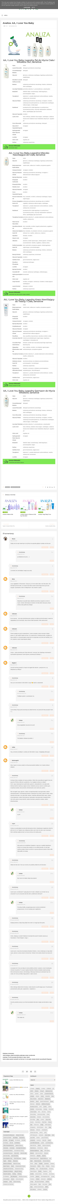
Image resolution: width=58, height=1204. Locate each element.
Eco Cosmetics (46, 1116)
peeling (14, 1173)
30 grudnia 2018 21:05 (14, 933)
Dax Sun (44, 1111)
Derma (48, 1111)
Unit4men (49, 1179)
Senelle (32, 1173)
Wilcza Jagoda (33, 1184)
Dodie (48, 1114)
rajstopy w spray (23, 1176)
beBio (46, 1186)
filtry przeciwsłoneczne (8, 1145)
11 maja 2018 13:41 (20, 554)
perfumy (19, 1173)
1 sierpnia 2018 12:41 (14, 889)
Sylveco (37, 1176)
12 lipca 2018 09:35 (21, 875)
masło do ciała (16, 1163)
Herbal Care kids (34, 1132)
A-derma (49, 1088)
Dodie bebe (32, 1116)
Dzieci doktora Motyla (14, 1109)
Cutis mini (51, 1109)
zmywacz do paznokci (8, 1184)
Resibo (39, 1171)
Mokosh (32, 1153)
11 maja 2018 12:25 (20, 722)
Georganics (32, 1127)
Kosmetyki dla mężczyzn (8, 1135)
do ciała (5, 1140)
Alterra (31, 1093)
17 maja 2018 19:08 (13, 762)
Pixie (43, 1166)
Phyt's (39, 1166)
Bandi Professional (44, 1101)
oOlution (39, 1189)
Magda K (14, 663)
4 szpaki (32, 1088)
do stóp (23, 1140)
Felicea (49, 1122)
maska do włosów (7, 1163)
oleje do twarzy (18, 1171)
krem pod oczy (17, 1158)
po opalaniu (6, 1176)
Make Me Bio (33, 1145)
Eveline (32, 1122)
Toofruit (37, 1179)
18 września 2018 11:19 (21, 693)
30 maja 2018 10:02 (13, 777)
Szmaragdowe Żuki (45, 1176)
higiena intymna (19, 1145)
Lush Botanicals (49, 1142)
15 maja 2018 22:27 (13, 749)
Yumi (50, 1184)
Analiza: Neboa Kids (8, 514)
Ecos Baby (32, 1119)
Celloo (49, 1106)
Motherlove (32, 1155)
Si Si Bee (45, 1173)
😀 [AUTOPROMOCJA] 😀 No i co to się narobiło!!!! (18, 1088)
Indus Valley (47, 1135)
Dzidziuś (39, 1116)
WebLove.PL (52, 1199)
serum (12, 1179)
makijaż (9, 1160)
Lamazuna (32, 1140)
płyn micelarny (14, 1176)
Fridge (41, 1124)
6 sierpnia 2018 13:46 (21, 904)
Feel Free (44, 1122)
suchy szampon (19, 1179)
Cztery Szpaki (33, 1111)
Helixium (38, 1129)
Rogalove (45, 1171)
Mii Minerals (40, 1148)
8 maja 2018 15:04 (13, 664)
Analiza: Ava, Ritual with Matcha (16, 1094)
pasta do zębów (7, 1173)
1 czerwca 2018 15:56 (14, 825)
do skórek (17, 1140)
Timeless (32, 1179)
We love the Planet (39, 1181)
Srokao (20, 720)
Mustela (38, 1155)
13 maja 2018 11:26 (20, 735)
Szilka (13, 747)
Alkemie (36, 1091)
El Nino (42, 1119)
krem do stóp (6, 1155)
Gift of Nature (40, 1127)
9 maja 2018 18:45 (13, 707)
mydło (12, 1166)
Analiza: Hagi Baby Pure (44, 514)
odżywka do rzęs (19, 1168)
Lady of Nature (44, 1137)
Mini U (46, 1148)
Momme (46, 1153)
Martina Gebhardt (46, 1145)
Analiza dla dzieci (15, 487)
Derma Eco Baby (41, 1114)
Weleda (47, 1181)
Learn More (27, 7)
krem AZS (16, 1153)
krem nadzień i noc (7, 1158)
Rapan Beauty (33, 1171)
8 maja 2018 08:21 (13, 581)
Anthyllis (32, 1096)
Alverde (36, 1093)
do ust (11, 1142)
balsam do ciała (19, 1135)
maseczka (15, 1160)
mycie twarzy (6, 1166)
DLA (39, 1111)
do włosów (17, 1142)
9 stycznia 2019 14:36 (14, 948)
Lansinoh (39, 1140)
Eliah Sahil (48, 1119)
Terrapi (52, 1176)
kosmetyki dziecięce (7, 1153)
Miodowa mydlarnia (34, 1150)
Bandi (37, 1101)
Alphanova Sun (49, 1091)
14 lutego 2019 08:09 (14, 984)
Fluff (31, 1124)
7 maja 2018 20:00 (13, 540)
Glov (46, 1127)
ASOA (31, 1091)
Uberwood (43, 1179)
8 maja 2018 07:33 (13, 567)
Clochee (32, 1109)
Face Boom (37, 1122)
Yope (40, 1184)
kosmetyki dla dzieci (20, 1148)
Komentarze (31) (13, 26)
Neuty (31, 1163)
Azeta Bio (47, 1096)
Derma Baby (33, 1114)
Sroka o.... (20, 1199)
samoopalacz (6, 1179)
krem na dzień (14, 1155)
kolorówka (5, 1148)
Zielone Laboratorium (39, 1186)
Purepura (51, 1168)
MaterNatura (33, 1148)
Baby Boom (40, 1098)
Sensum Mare (38, 1173)
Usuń (52, 547)
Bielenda (38, 1104)
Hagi (50, 1127)
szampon (5, 1181)
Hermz (41, 1132)
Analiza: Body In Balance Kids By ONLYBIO (17, 1102)
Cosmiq (45, 1109)
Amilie (41, 1093)
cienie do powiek (7, 1137)
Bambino (32, 1101)
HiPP (45, 1132)
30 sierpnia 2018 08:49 (14, 920)
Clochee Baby (39, 1109)
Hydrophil (41, 1135)
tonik (10, 1181)
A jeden (43, 1088)
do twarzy (5, 1142)
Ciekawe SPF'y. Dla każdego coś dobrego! (16, 1124)
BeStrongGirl (15, 760)
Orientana (46, 1163)
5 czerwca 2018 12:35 (21, 842)
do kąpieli (11, 1140)
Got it (33, 7)
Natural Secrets (37, 1160)
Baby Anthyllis (33, 1098)
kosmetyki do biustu (7, 1150)
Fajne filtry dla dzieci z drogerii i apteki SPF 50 (18, 1117)
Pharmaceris (33, 1166)
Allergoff (42, 1091)
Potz (37, 1168)
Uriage (31, 1181)
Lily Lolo (44, 1140)
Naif (50, 1158)
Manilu (39, 1145)
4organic (38, 1088)
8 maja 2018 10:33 (13, 649)
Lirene (49, 1140)
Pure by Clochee (43, 1168)
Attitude (37, 1096)
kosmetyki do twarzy (19, 1150)
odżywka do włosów (8, 1171)
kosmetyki (12, 1148)
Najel (31, 1160)
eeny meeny (33, 1189)
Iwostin (37, 1137)
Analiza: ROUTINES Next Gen (16, 1080)
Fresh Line (36, 1124)
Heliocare (32, 1129)
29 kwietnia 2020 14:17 (21, 1014)
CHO (40, 1106)
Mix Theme (38, 1199)
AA (53, 1088)
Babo (53, 1096)
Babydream (47, 1098)
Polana (52, 1166)
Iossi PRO (32, 1137)
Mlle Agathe (47, 1150)
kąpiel (4, 1160)
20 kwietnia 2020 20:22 (14, 999)
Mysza (13, 538)
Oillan (36, 1163)
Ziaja (31, 1186)
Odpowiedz (45, 547)
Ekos (38, 1119)
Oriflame (52, 1163)
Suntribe (32, 1176)
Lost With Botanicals (34, 1142)
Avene (42, 1096)
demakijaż (15, 1137)
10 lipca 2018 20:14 (14, 862)
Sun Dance (51, 1173)
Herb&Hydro (44, 1129)
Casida (44, 1106)
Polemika (32, 1168)
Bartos (51, 1101)
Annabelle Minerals (49, 1093)
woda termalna (17, 1181)
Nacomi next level (34, 1158)
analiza (7, 487)
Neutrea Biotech (46, 1160)
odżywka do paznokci (8, 1168)
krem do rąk (24, 1153)
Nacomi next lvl (44, 1158)
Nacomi (44, 1155)
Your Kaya (45, 1184)
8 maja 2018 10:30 (13, 630)
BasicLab (32, 1104)
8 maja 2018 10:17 (20, 598)
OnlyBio (40, 1163)
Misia (13, 579)
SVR (50, 1171)
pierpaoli (45, 1189)
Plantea (47, 1166)
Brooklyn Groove (34, 1106)
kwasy (24, 1158)
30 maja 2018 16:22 (20, 811)
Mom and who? (39, 1153)
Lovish (42, 1142)
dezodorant (21, 1137)
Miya (42, 1150)
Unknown (14, 613)
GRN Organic (48, 1124)
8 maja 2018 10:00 (13, 615)
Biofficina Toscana (46, 1104)
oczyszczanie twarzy (20, 1166)
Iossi (53, 1135)
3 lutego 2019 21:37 (14, 965)
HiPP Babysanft (33, 1135)
